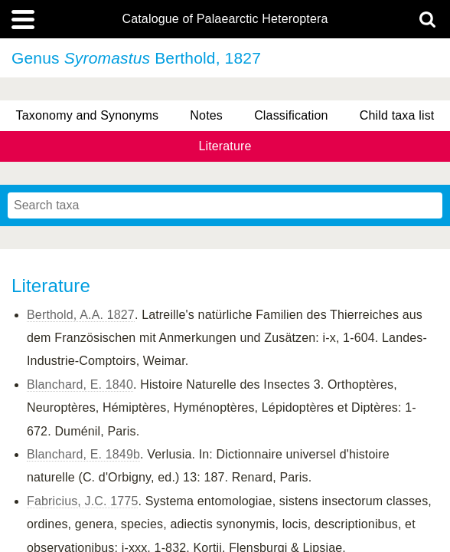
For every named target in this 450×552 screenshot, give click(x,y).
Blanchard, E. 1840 (80, 384)
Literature (224, 146)
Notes (206, 115)
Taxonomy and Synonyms (87, 115)
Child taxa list (397, 115)
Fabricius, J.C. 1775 (82, 501)
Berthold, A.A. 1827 (81, 314)
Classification (291, 115)
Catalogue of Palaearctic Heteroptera (225, 19)
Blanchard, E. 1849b (83, 454)
